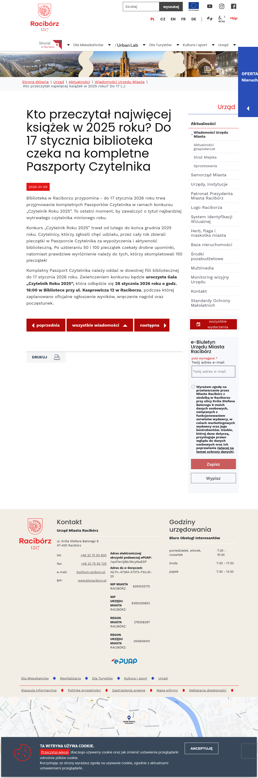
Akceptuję (202, 748)
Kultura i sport (195, 44)
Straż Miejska (205, 157)
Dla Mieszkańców (88, 44)
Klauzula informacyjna (39, 690)
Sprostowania (205, 166)
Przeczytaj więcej (54, 751)
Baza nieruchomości (211, 244)
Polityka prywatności (84, 690)
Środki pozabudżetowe (207, 256)
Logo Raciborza (206, 207)
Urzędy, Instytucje (209, 184)
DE (193, 19)
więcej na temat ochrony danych (215, 449)
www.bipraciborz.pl (92, 580)
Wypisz (213, 478)
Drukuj (46, 357)
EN (173, 19)
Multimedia (202, 267)
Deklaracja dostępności (207, 690)
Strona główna (35, 82)
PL (152, 19)
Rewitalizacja (70, 678)
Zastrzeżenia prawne (128, 690)
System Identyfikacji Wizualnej (211, 219)
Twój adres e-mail (213, 361)
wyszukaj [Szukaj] (171, 6)
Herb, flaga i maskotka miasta (208, 233)
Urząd (223, 44)
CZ (162, 19)
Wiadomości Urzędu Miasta (119, 82)
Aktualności (79, 82)
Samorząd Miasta (209, 174)
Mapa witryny (167, 690)
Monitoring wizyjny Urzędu (210, 279)
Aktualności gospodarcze (204, 147)
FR (183, 19)
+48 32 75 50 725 (94, 563)
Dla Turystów (160, 44)
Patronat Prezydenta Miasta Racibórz (212, 196)
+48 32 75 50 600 (94, 555)
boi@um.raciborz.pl (91, 572)
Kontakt (199, 291)
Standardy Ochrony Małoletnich (210, 303)
